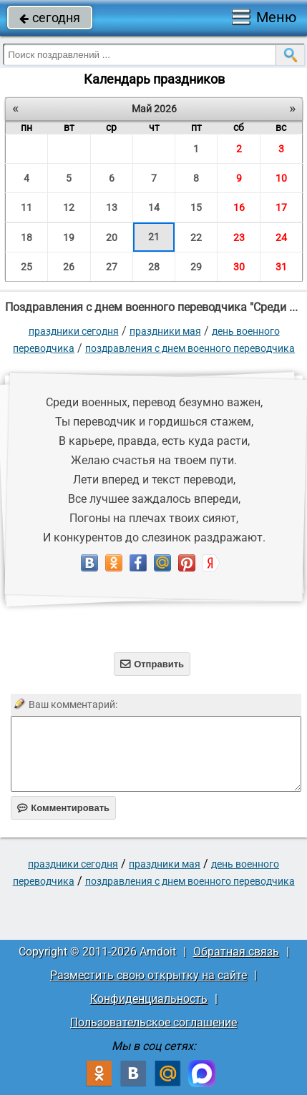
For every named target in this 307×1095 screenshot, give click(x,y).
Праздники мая (165, 331)
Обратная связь (236, 951)
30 (239, 266)
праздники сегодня (74, 331)
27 (111, 266)
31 (281, 266)
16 (239, 207)
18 (26, 237)
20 (111, 237)
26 (68, 266)
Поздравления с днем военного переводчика (190, 348)
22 (196, 237)
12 (68, 207)
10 (281, 178)
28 (154, 266)
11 (26, 207)
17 (281, 207)
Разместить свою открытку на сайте (148, 975)
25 (26, 266)
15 (196, 207)
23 (239, 237)
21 (154, 236)
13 (111, 207)
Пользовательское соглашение (153, 1022)
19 (68, 237)
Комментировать (63, 807)
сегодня (49, 17)
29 (196, 266)
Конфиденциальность (149, 999)
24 (281, 237)
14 (154, 207)
